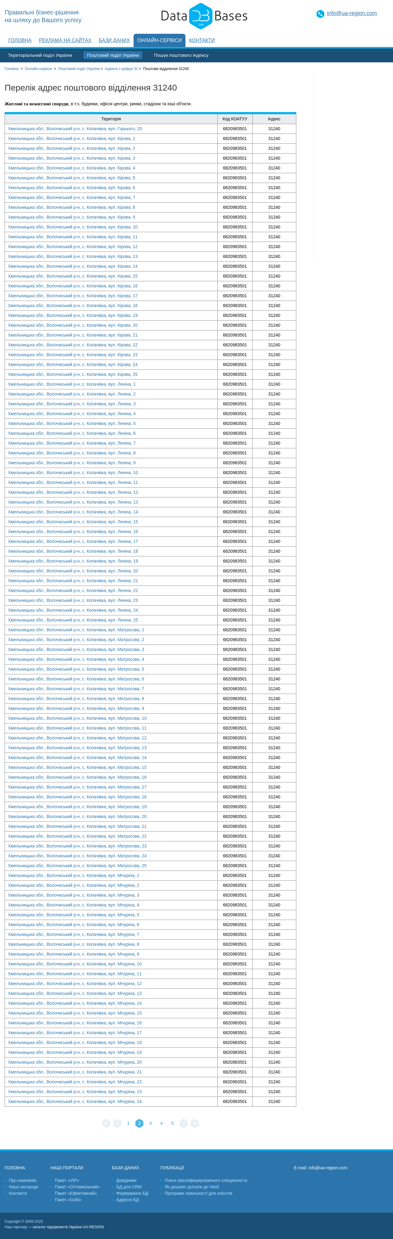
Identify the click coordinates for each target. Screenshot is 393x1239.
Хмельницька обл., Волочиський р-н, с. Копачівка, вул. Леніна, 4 (72, 413)
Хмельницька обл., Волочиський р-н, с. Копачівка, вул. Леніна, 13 (73, 502)
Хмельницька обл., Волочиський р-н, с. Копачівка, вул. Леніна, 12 (73, 492)
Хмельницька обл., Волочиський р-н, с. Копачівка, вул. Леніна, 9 (72, 462)
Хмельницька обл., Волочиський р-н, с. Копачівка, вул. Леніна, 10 (73, 472)
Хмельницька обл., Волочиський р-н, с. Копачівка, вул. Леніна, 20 (73, 570)
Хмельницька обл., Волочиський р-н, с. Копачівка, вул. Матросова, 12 (77, 737)
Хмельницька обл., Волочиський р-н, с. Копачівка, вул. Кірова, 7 (71, 197)
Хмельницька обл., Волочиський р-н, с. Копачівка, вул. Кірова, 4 (71, 168)
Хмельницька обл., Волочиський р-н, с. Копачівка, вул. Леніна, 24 (73, 610)
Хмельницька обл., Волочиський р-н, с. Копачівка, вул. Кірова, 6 (71, 187)
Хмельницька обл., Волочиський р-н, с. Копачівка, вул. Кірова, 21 (73, 335)
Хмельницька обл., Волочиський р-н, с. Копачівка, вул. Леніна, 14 (73, 511)
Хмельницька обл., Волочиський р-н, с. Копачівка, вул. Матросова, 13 (77, 747)
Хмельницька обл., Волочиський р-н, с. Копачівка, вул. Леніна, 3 (72, 403)
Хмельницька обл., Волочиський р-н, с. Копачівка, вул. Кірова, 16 (73, 285)
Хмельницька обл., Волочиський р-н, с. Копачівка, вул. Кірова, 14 (73, 266)
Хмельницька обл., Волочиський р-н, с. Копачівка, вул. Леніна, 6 (72, 433)
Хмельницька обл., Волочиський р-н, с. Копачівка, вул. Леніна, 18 (73, 551)
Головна (20, 40)
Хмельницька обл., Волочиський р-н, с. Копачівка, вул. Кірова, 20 (73, 325)
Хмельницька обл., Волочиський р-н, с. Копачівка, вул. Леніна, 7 (72, 443)
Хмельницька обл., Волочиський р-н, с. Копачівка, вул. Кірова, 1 (71, 138)
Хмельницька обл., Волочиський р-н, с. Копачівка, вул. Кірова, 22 (73, 344)
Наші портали (66, 1167)
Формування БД (132, 1193)
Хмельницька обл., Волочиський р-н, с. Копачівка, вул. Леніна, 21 (73, 580)
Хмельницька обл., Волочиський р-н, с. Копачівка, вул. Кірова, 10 (73, 226)
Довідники (126, 1180)
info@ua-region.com (352, 13)
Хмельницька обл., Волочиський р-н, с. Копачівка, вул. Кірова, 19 (73, 315)
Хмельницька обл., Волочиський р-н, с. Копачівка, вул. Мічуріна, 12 (75, 983)
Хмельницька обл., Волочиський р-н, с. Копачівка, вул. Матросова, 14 (77, 757)
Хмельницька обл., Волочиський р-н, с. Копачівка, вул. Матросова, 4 (76, 659)
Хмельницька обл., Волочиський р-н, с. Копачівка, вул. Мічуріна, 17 (75, 1032)
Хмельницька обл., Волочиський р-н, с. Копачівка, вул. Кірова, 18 (73, 305)
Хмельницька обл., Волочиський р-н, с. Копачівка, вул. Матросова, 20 (77, 816)
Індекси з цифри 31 (121, 69)
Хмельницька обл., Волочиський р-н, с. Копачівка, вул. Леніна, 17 (73, 541)
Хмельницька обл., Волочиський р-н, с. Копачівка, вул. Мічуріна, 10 (75, 963)
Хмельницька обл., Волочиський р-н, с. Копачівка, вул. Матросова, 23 (77, 846)
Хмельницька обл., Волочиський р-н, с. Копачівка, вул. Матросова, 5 (76, 669)
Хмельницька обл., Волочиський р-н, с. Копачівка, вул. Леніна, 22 (73, 590)
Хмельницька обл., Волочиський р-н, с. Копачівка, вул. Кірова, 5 (71, 177)
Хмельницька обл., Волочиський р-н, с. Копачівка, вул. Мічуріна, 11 (75, 973)
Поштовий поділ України (113, 55)
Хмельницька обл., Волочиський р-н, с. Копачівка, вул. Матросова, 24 (77, 855)
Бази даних (114, 40)
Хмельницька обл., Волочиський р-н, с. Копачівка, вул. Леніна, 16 (73, 531)
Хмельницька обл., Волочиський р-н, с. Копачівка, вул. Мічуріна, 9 (73, 954)
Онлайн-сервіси (159, 40)
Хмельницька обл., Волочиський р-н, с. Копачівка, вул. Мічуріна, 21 (75, 1072)
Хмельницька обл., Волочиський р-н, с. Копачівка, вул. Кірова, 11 (73, 236)
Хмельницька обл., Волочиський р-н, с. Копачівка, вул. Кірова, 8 (71, 207)
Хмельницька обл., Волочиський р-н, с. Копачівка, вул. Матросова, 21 (77, 826)
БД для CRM (129, 1186)
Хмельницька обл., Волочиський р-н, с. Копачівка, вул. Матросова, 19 (77, 806)
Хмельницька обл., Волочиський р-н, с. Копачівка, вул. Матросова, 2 (76, 639)
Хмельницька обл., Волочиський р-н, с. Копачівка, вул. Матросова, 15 (77, 767)
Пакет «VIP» (67, 1180)
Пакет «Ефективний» (76, 1193)
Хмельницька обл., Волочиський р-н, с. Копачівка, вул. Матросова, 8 (76, 698)
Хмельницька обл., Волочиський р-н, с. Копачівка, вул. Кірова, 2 (71, 148)
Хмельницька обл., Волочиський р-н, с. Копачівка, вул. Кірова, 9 (71, 217)
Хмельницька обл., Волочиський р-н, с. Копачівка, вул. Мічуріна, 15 (75, 1013)
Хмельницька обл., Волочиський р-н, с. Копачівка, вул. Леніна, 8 (72, 452)
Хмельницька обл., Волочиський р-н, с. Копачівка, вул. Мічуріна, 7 (73, 934)
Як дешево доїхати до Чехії (192, 1186)
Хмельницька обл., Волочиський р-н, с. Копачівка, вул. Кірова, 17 (73, 295)
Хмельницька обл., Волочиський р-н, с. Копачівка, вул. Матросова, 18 (77, 796)
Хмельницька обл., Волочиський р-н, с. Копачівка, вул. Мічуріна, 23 (75, 1091)
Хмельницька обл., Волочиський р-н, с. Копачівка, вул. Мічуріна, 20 (75, 1062)
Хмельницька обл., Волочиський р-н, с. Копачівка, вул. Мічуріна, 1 (73, 875)
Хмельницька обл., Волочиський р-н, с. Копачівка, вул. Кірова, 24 (73, 364)
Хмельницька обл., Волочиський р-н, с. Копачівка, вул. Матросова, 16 (77, 777)
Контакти (202, 40)
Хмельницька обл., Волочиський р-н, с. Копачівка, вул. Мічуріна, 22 (75, 1081)
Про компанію (23, 1180)
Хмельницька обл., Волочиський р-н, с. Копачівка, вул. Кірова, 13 (73, 256)
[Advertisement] (350, 167)
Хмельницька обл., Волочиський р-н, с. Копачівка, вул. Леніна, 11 (73, 482)
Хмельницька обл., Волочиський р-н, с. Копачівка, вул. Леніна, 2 (72, 394)
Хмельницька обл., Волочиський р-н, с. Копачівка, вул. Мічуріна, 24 (75, 1101)
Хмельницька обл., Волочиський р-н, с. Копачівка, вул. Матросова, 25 (77, 865)
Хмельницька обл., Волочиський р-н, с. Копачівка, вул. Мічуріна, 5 (73, 914)
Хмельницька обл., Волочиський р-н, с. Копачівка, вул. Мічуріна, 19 (75, 1052)
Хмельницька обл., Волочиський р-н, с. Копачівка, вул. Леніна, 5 (72, 423)
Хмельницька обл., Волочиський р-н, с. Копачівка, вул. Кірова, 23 (73, 354)
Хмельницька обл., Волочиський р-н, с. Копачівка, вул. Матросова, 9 (76, 708)
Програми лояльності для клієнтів (198, 1193)
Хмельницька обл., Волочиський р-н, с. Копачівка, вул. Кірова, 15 (73, 276)
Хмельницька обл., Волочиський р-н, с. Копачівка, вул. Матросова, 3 (76, 649)
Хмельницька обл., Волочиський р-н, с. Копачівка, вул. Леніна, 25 (73, 620)
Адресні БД (127, 1199)
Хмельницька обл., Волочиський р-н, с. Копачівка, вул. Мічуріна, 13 (75, 993)
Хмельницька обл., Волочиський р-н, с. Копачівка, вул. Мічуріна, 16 (75, 1022)
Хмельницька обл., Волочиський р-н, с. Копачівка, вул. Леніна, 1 (72, 384)
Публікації (172, 1167)
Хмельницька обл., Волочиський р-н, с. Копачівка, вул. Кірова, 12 (73, 246)
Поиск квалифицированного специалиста (206, 1180)
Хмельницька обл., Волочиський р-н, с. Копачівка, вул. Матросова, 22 (77, 836)
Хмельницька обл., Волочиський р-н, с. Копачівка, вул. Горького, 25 (75, 128)
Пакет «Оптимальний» (77, 1186)
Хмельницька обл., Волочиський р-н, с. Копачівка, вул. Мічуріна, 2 (73, 885)
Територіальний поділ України (40, 55)
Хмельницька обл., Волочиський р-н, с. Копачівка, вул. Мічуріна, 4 (73, 904)
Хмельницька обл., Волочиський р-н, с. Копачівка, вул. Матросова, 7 (76, 688)
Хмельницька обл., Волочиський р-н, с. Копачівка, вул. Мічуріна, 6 (73, 924)
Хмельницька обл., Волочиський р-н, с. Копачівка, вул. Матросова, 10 (77, 718)
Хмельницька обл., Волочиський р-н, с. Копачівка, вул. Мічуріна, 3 (73, 895)
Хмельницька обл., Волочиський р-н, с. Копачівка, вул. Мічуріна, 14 (75, 1003)
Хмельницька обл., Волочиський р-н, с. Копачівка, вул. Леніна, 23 (73, 600)
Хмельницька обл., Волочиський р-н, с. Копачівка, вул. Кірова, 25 (73, 374)
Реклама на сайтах (65, 40)
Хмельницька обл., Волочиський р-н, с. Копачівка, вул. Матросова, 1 (76, 629)
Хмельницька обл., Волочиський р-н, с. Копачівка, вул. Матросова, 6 (76, 678)
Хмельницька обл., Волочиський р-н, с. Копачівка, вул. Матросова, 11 (77, 728)
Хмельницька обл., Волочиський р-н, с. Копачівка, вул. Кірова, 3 (71, 158)
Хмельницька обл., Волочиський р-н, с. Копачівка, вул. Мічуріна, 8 (73, 944)
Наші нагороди (23, 1186)
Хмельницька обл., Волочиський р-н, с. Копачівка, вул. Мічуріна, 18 (75, 1042)
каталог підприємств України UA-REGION (68, 1227)
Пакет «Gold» (68, 1199)
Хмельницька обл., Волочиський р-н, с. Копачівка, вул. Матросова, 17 (77, 787)
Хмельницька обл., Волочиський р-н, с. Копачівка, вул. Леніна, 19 (73, 561)
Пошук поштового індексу (181, 55)
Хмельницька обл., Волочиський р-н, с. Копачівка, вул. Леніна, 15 (73, 521)
